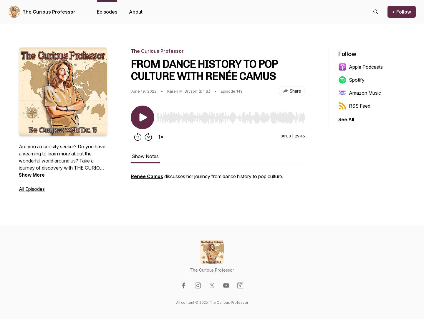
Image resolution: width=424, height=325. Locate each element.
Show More (32, 175)
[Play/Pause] (142, 117)
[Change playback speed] (161, 137)
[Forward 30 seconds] (148, 137)
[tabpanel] (218, 179)
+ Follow (401, 12)
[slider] (231, 117)
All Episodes (32, 189)
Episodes (107, 12)
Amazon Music (359, 93)
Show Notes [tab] (145, 156)
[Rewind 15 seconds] (138, 137)
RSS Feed (354, 106)
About (136, 12)
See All (346, 119)
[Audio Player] (231, 115)
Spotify (351, 80)
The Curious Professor (48, 12)
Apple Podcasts (360, 67)
